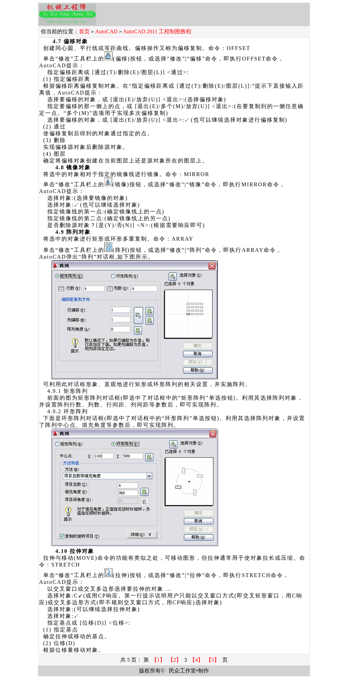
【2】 (174, 660)
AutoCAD (106, 31)
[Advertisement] (208, 14)
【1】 (158, 660)
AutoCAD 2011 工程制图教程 (157, 31)
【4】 (196, 660)
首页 (84, 31)
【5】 (213, 660)
